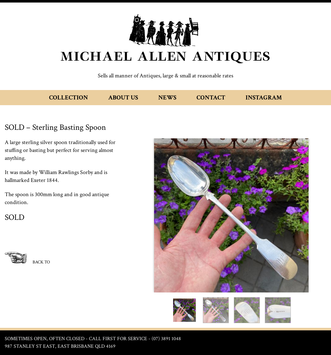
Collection (68, 97)
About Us (123, 97)
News (167, 97)
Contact (211, 97)
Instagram (264, 97)
